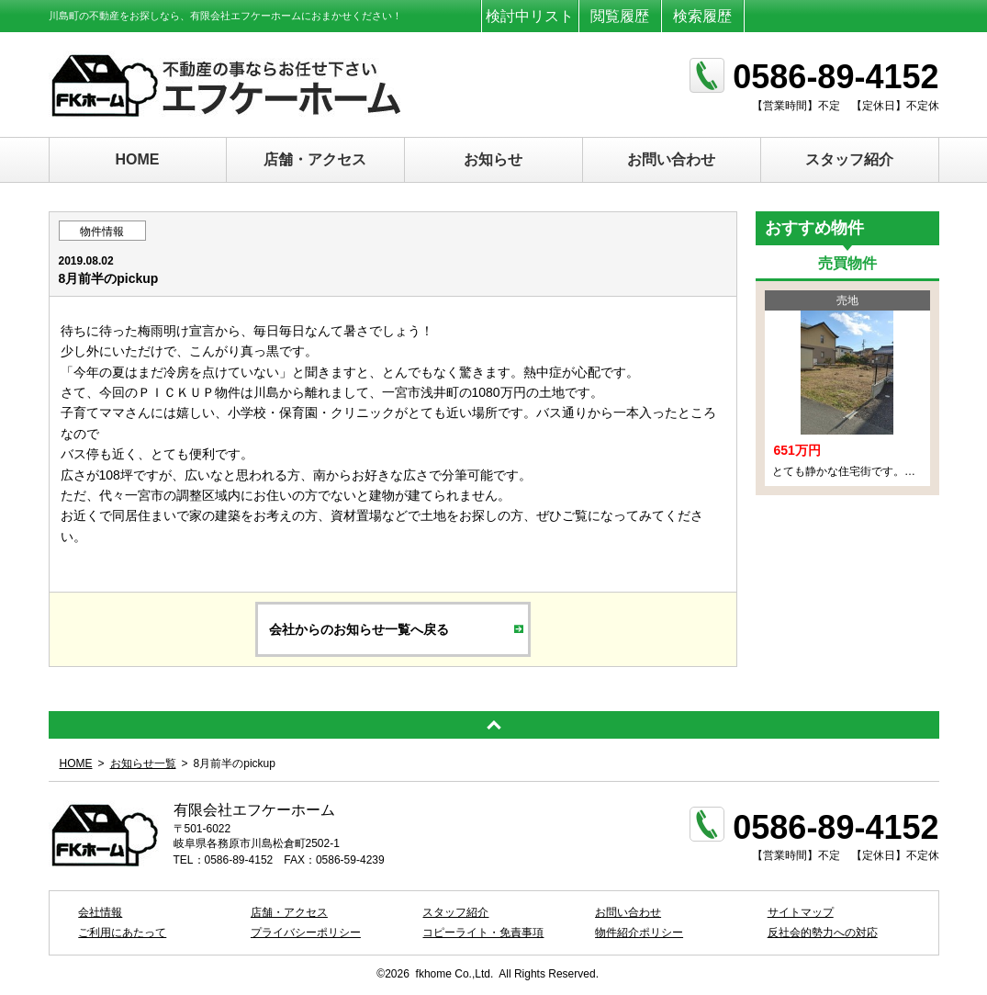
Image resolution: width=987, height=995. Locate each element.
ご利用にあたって (122, 932)
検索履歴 (702, 16)
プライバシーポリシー (306, 932)
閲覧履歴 (619, 16)
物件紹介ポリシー (639, 932)
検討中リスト (530, 16)
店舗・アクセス (315, 159)
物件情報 (102, 231)
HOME (138, 159)
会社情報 (100, 912)
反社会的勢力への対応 (823, 932)
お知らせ (493, 159)
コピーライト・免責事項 (483, 932)
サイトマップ (801, 912)
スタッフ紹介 (849, 159)
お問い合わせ (671, 159)
